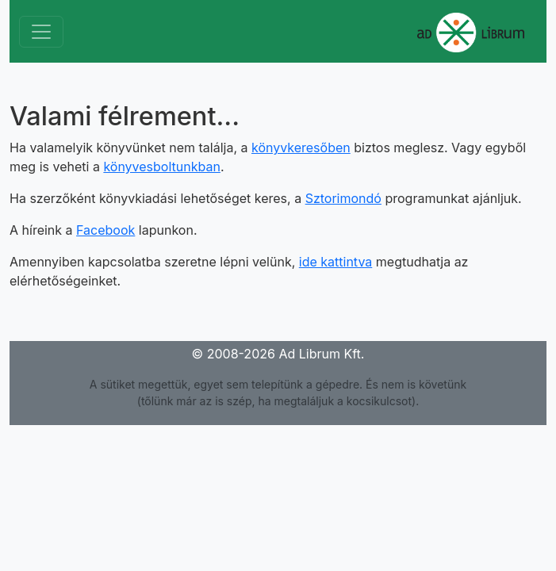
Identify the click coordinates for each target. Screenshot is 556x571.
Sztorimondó (343, 198)
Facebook (105, 230)
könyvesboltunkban (161, 166)
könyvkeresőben (301, 147)
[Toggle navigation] (41, 32)
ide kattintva (336, 262)
